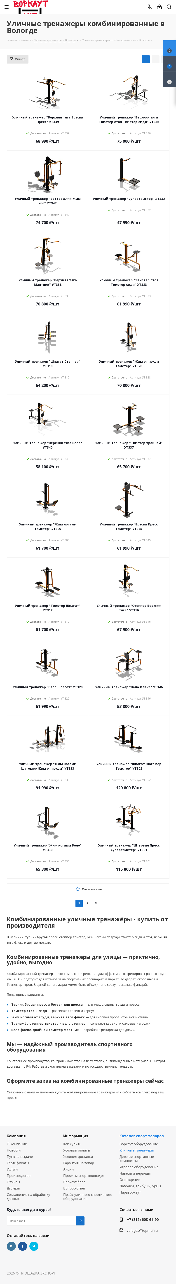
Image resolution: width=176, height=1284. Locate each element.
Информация (75, 1135)
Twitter (33, 1246)
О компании (17, 1144)
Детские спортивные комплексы (137, 1158)
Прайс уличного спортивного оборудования (87, 1196)
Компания (16, 1135)
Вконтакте (11, 1246)
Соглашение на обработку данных (28, 1196)
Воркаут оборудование (139, 1144)
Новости (14, 1150)
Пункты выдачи (20, 1156)
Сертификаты (18, 1163)
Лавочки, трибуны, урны (140, 1186)
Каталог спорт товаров (142, 1135)
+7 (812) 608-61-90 (143, 1219)
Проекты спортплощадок (84, 1175)
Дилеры (13, 1188)
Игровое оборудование (139, 1167)
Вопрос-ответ (74, 1188)
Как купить (72, 1144)
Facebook (22, 1246)
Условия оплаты (76, 1150)
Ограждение (130, 1179)
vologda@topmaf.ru (142, 1230)
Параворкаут (130, 1192)
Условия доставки (78, 1156)
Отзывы (13, 1182)
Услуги (12, 1169)
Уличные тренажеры (137, 1150)
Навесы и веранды (135, 1173)
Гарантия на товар (78, 1163)
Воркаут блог (74, 1182)
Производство (19, 1175)
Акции (68, 1169)
